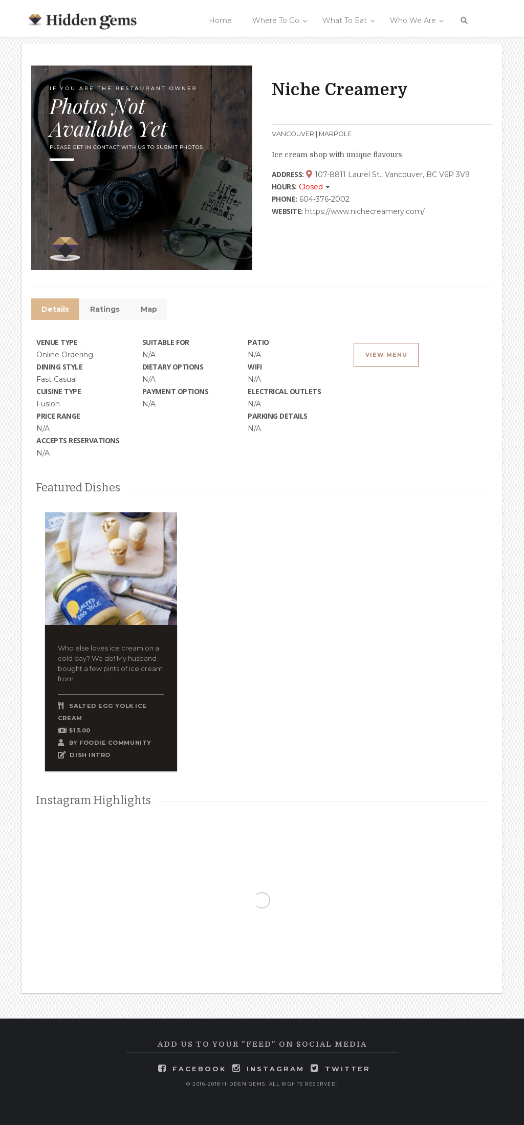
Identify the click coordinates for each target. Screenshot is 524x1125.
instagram (275, 1069)
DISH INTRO (90, 755)
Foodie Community (115, 742)
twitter (347, 1069)
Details (55, 309)
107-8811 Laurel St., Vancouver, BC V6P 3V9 (388, 174)
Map (149, 309)
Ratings (105, 309)
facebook (199, 1069)
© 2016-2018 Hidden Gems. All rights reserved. (262, 1084)
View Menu (386, 355)
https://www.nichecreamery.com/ (365, 211)
